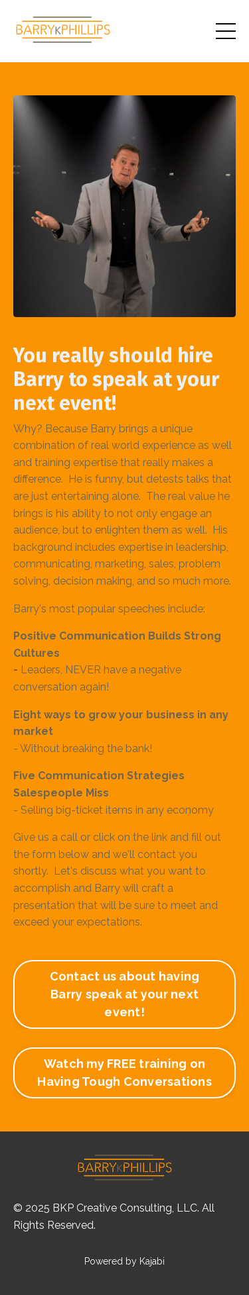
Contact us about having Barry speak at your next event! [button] (125, 994)
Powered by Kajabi (124, 1261)
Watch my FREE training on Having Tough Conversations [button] (124, 1072)
